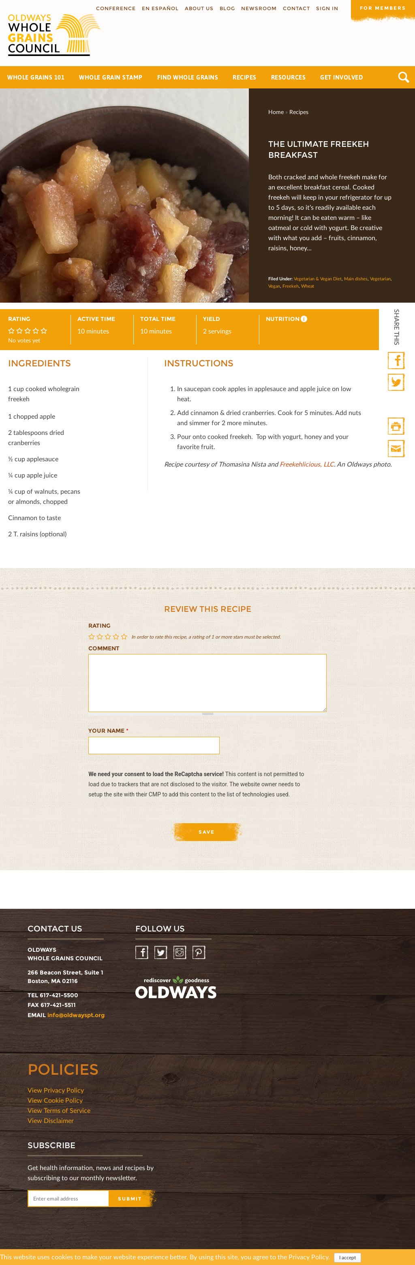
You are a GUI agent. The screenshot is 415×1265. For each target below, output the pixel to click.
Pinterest (200, 953)
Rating (99, 625)
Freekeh (290, 285)
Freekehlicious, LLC (307, 464)
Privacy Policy (308, 1257)
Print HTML (397, 426)
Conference (115, 8)
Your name (108, 730)
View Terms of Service (59, 1110)
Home (276, 111)
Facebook (397, 361)
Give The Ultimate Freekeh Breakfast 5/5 (125, 637)
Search (404, 77)
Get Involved (341, 77)
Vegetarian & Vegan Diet (318, 278)
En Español (159, 8)
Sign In (326, 8)
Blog (226, 8)
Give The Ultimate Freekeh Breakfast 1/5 (92, 637)
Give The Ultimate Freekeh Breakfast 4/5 (117, 637)
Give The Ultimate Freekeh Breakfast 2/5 (100, 637)
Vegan (274, 285)
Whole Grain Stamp (111, 77)
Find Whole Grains (187, 77)
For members (382, 8)
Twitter (397, 383)
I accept (347, 1257)
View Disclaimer (51, 1120)
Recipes (245, 77)
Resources (288, 77)
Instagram (180, 953)
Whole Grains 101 (35, 77)
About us (198, 8)
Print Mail (397, 449)
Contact (295, 8)
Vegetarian (380, 278)
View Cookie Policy (55, 1100)
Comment (104, 648)
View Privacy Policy (56, 1090)
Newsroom (258, 8)
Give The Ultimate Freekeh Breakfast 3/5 (109, 637)
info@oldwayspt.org (76, 1015)
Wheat (307, 285)
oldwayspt (175, 987)
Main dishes (356, 278)
